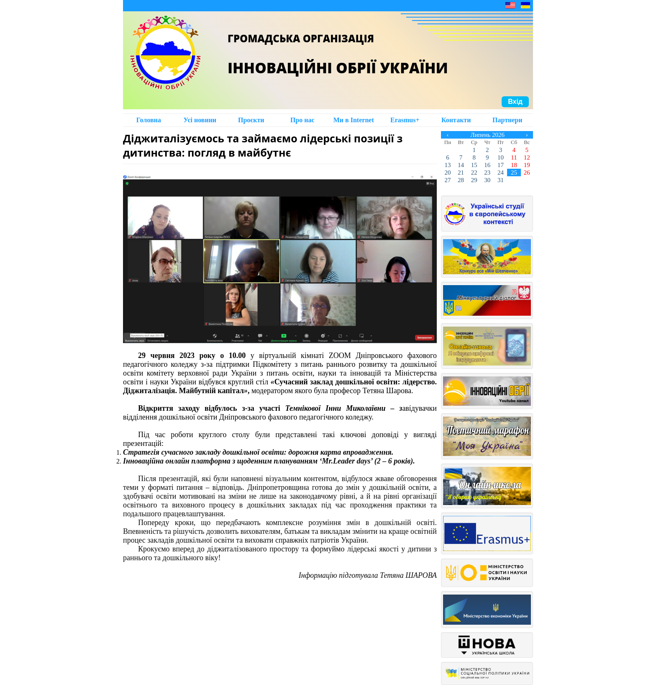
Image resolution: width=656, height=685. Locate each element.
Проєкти (251, 120)
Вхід (515, 101)
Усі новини (199, 120)
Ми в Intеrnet (353, 120)
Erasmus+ (405, 120)
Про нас (302, 120)
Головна (148, 120)
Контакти (456, 120)
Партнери (507, 120)
